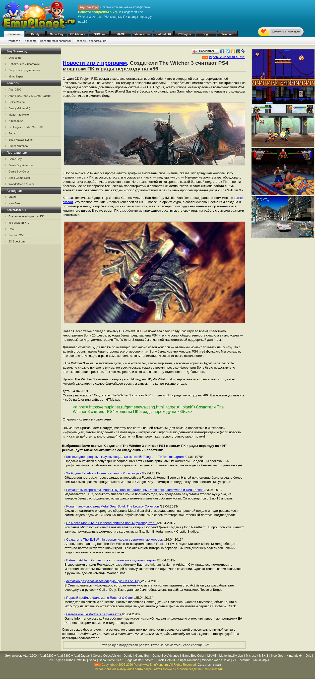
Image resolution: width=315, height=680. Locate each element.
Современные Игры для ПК (26, 216)
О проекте (30, 40)
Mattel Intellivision (19, 114)
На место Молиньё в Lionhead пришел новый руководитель (111, 523)
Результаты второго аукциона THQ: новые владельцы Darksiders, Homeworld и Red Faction (135, 490)
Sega (206, 34)
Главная (14, 34)
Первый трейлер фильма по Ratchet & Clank (100, 598)
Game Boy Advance (21, 165)
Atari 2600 (15, 89)
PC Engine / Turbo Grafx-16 (26, 127)
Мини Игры (142, 34)
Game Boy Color (19, 171)
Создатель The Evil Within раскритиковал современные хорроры (115, 539)
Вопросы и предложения (90, 40)
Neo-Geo (14, 203)
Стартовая (13, 40)
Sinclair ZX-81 (17, 235)
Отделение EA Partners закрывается (94, 614)
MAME (120, 34)
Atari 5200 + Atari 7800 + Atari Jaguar (65, 655)
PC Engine (185, 34)
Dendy (35, 34)
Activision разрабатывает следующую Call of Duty (103, 581)
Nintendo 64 (163, 34)
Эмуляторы (13, 655)
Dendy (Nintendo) (19, 108)
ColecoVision (17, 102)
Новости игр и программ (55, 40)
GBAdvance (78, 34)
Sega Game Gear (19, 177)
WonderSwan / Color (21, 184)
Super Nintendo (18, 145)
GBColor (99, 34)
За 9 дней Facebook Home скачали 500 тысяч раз (104, 473)
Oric (11, 228)
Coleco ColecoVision (107, 655)
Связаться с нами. (210, 664)
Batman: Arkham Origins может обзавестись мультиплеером (111, 560)
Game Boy (57, 34)
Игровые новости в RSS (227, 57)
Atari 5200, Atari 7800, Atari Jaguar (30, 95)
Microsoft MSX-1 (19, 222)
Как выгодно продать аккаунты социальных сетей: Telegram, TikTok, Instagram (125, 457)
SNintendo (227, 34)
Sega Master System (21, 139)
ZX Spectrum (17, 241)
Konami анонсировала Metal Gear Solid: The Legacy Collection (113, 506)
